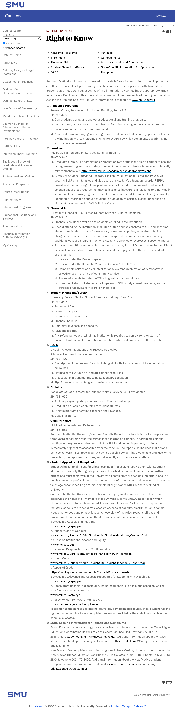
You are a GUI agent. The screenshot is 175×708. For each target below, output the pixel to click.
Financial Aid (59, 62)
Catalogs (13, 16)
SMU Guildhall (12, 146)
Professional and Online (18, 176)
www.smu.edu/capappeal (66, 526)
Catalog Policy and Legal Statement (18, 72)
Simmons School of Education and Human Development (17, 127)
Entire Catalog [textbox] (9, 35)
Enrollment (58, 57)
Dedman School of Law (17, 100)
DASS (54, 72)
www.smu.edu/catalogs (65, 595)
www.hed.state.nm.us (120, 664)
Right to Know (12, 199)
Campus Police (111, 57)
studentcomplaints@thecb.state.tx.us (90, 636)
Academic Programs (16, 184)
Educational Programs (17, 207)
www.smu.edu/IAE (62, 544)
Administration (12, 226)
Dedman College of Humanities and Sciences (19, 91)
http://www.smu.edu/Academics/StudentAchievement (116, 171)
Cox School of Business (18, 81)
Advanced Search (14, 48)
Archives (161, 15)
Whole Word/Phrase (13, 43)
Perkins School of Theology (20, 138)
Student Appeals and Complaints (122, 62)
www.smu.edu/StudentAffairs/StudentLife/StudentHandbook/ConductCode (99, 535)
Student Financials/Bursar (68, 67)
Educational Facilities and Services (19, 216)
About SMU (10, 62)
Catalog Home (12, 55)
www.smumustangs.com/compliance (74, 604)
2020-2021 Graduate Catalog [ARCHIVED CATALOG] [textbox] (142, 26)
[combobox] (147, 25)
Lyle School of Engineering (20, 108)
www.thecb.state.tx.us (122, 641)
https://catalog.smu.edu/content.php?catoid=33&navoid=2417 (89, 572)
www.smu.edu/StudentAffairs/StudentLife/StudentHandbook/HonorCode (97, 563)
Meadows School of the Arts (21, 116)
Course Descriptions (16, 192)
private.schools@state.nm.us (69, 668)
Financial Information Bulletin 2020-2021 (16, 235)
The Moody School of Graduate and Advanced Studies (18, 165)
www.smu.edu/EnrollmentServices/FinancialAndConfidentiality (91, 553)
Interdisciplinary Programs (20, 154)
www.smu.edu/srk (143, 100)
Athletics (107, 52)
